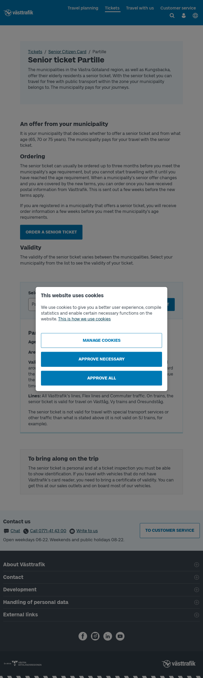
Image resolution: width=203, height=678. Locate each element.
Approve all (101, 378)
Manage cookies (102, 340)
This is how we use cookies (84, 318)
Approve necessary (102, 359)
